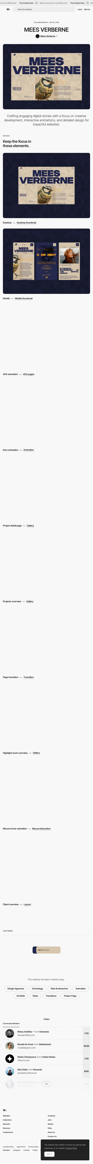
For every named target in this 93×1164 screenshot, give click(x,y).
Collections (7, 1120)
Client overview (11, 904)
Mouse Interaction (41, 829)
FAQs (50, 1128)
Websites (6, 1116)
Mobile (6, 298)
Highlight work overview (15, 753)
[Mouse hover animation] (46, 791)
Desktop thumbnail (26, 223)
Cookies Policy (8, 1147)
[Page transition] (46, 640)
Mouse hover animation (15, 828)
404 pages (28, 374)
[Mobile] (46, 261)
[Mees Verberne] (46, 36)
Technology (37, 988)
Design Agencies (16, 988)
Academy (51, 1116)
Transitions (51, 996)
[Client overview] (46, 867)
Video (35, 996)
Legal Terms (21, 1147)
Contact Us (52, 1136)
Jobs (49, 1120)
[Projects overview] (46, 564)
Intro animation (10, 450)
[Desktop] (46, 185)
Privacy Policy (33, 1147)
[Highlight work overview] (46, 715)
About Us (51, 1132)
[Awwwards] (8, 9)
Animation (28, 450)
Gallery (30, 526)
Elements (6, 1124)
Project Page (70, 996)
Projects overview (12, 601)
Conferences (8, 1132)
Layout (27, 904)
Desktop (7, 222)
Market (50, 1124)
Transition (28, 677)
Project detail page (12, 525)
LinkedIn (26, 1150)
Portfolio (21, 996)
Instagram (16, 1150)
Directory (6, 1128)
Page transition (10, 677)
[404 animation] (46, 337)
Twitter (34, 1150)
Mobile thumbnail (23, 298)
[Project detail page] (46, 488)
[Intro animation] (46, 412)
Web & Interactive (59, 988)
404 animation (10, 374)
